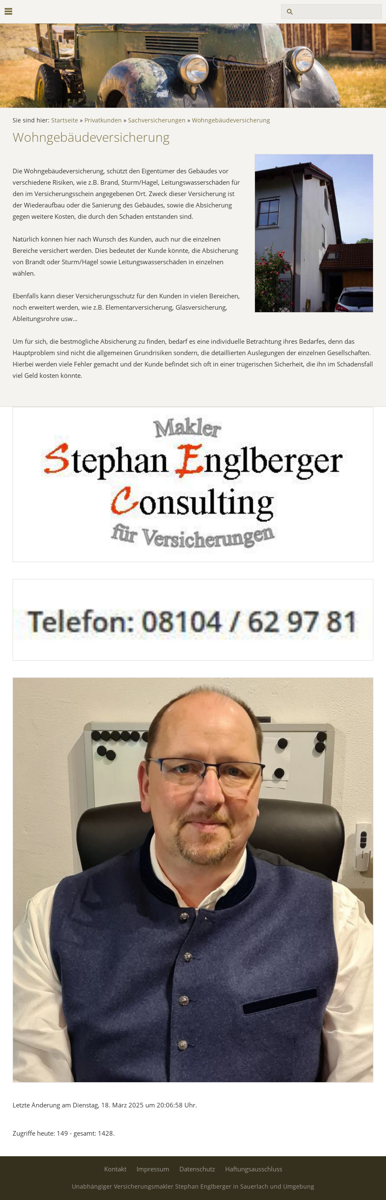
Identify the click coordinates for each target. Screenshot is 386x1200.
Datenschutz (197, 1169)
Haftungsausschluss (253, 1169)
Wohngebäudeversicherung (231, 120)
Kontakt (115, 1169)
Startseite (64, 120)
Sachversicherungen (157, 120)
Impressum (153, 1169)
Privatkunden (103, 120)
